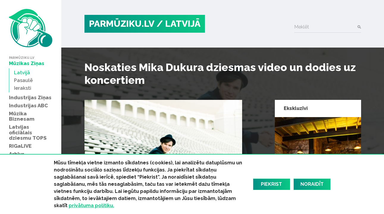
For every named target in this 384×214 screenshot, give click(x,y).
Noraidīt (312, 184)
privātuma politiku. (91, 205)
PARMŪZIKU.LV (121, 23)
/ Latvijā (178, 23)
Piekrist (271, 184)
